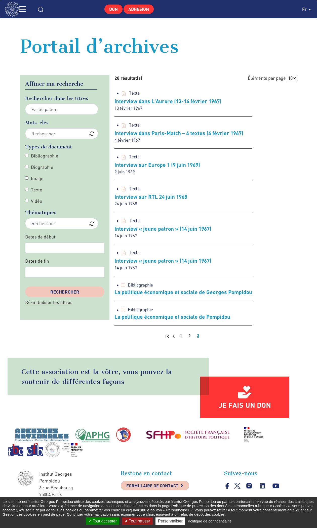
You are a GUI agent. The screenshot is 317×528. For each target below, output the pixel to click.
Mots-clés (37, 123)
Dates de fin (37, 261)
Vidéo (36, 201)
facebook (227, 489)
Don (111, 9)
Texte (36, 189)
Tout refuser (137, 521)
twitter (237, 489)
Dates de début (40, 236)
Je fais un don (245, 408)
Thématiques (40, 212)
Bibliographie (44, 155)
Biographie (42, 167)
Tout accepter (102, 521)
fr (306, 9)
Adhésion (140, 9)
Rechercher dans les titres (56, 98)
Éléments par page (267, 78)
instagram (249, 489)
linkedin (263, 489)
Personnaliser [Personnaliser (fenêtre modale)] (170, 521)
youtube (276, 489)
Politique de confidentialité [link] (209, 521)
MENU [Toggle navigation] (29, 9)
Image (37, 178)
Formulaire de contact (154, 489)
